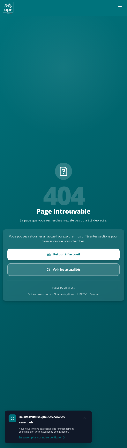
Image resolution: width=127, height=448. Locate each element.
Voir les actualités (63, 269)
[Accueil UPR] (8, 8)
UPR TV (81, 294)
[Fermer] (84, 417)
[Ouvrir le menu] (120, 8)
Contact (94, 294)
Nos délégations (64, 294)
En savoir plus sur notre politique (42, 437)
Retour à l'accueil (63, 254)
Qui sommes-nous (39, 294)
